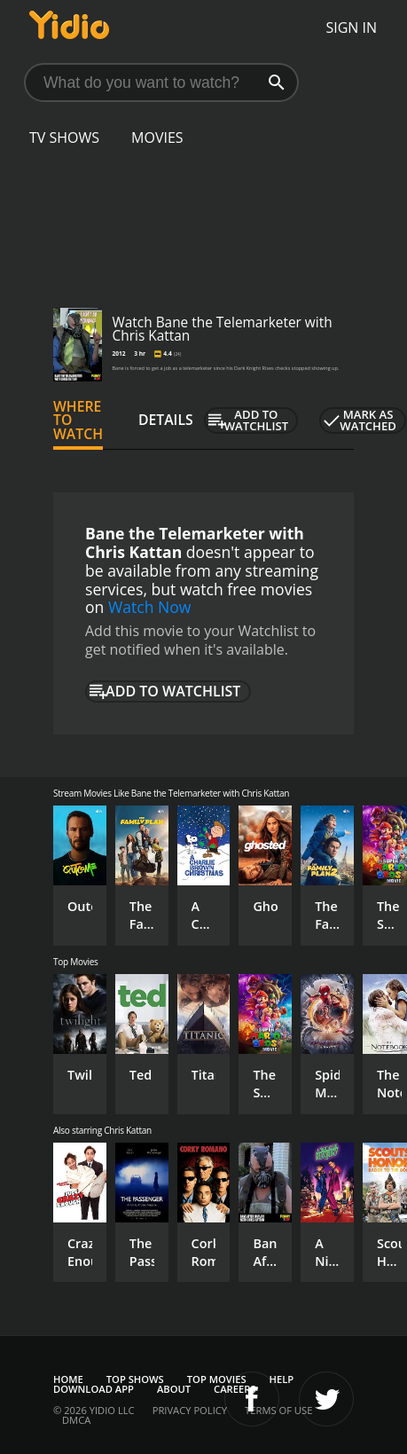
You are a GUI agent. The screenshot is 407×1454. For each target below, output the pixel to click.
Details (165, 419)
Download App (93, 1388)
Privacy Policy (190, 1410)
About (174, 1388)
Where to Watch (78, 420)
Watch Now (150, 606)
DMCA (76, 1419)
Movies (157, 137)
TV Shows (64, 137)
